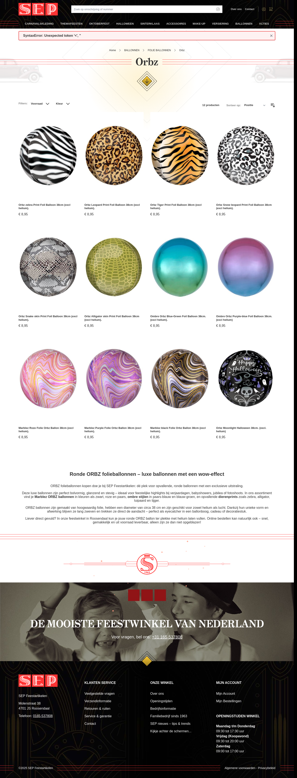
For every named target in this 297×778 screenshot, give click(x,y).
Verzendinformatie (97, 701)
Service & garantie (98, 716)
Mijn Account (225, 693)
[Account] (264, 9)
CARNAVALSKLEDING (39, 25)
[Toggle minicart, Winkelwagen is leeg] (271, 9)
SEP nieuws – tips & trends (170, 723)
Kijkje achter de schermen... (170, 731)
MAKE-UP (199, 25)
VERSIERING (220, 25)
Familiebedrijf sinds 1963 (168, 716)
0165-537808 (43, 716)
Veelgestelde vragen (99, 693)
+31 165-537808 (167, 637)
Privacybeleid (266, 768)
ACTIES (264, 25)
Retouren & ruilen (97, 708)
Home (112, 50)
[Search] (218, 9)
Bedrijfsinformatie (163, 708)
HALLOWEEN (125, 25)
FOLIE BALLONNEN (159, 50)
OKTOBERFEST (99, 25)
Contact (249, 9)
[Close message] (271, 36)
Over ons (236, 9)
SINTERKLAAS (149, 25)
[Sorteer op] (255, 105)
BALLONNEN (243, 25)
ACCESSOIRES (176, 25)
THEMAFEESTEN (71, 25)
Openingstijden (161, 701)
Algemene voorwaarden (239, 768)
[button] (41, 105)
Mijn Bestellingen (228, 701)
